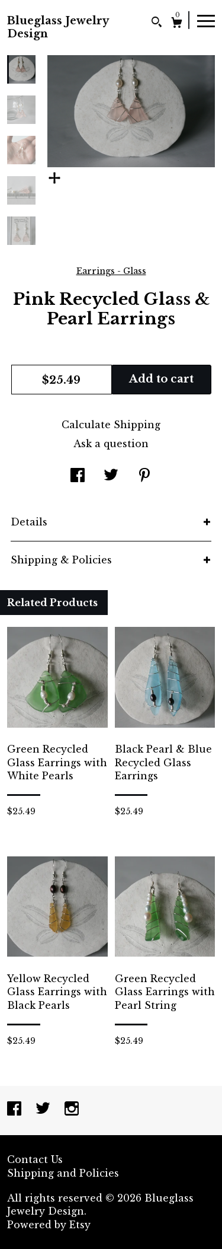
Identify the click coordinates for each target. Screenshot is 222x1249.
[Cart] (176, 24)
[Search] (156, 23)
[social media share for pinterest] (144, 476)
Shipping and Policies (63, 1173)
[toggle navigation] (206, 20)
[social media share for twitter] (111, 476)
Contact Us (35, 1159)
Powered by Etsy (49, 1225)
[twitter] (44, 1110)
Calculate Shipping (111, 425)
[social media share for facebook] (77, 476)
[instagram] (72, 1110)
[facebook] (15, 1110)
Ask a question (111, 444)
